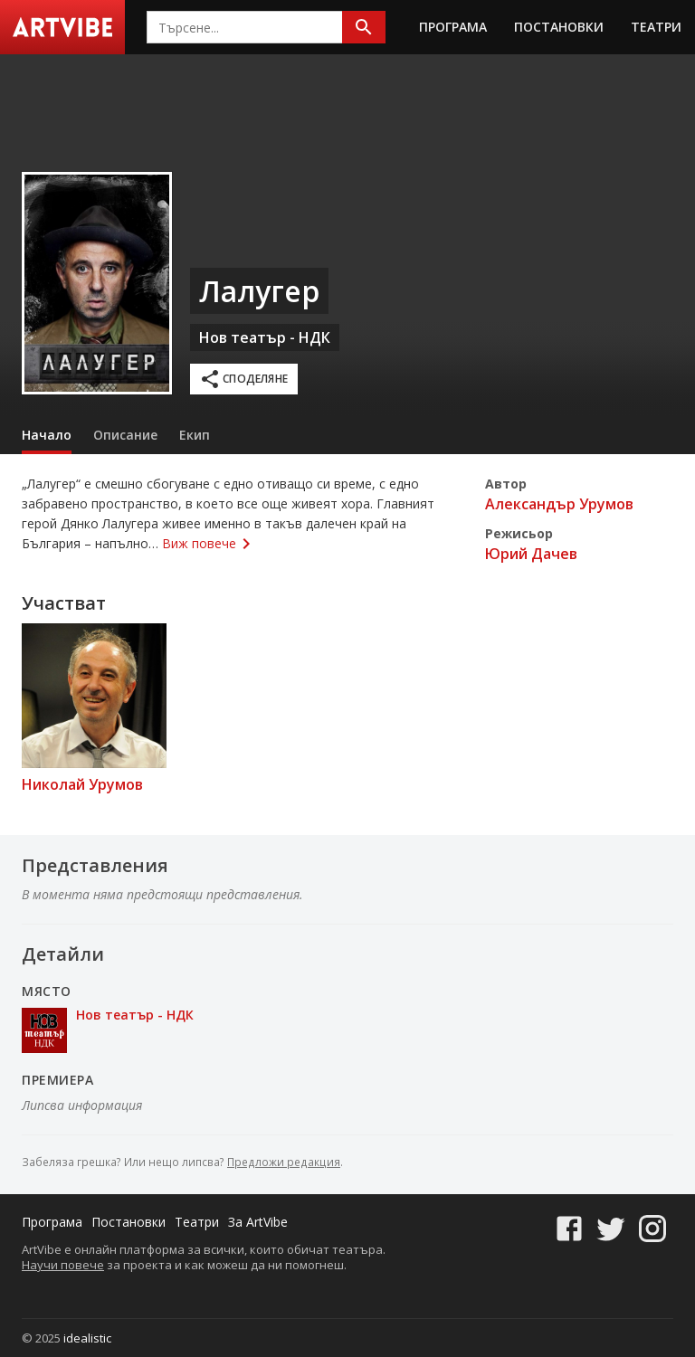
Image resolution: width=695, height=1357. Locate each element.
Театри (656, 26)
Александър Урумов (559, 504)
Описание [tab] (125, 434)
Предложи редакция (283, 1161)
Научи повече (63, 1265)
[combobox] (245, 27)
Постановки (559, 26)
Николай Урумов (82, 784)
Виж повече (209, 543)
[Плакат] (97, 283)
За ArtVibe (258, 1221)
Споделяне (244, 379)
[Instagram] (652, 1221)
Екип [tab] (194, 434)
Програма (453, 26)
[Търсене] (364, 27)
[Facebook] (569, 1221)
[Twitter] (611, 1221)
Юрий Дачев (531, 554)
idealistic (87, 1338)
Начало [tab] (46, 434)
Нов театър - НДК (264, 337)
